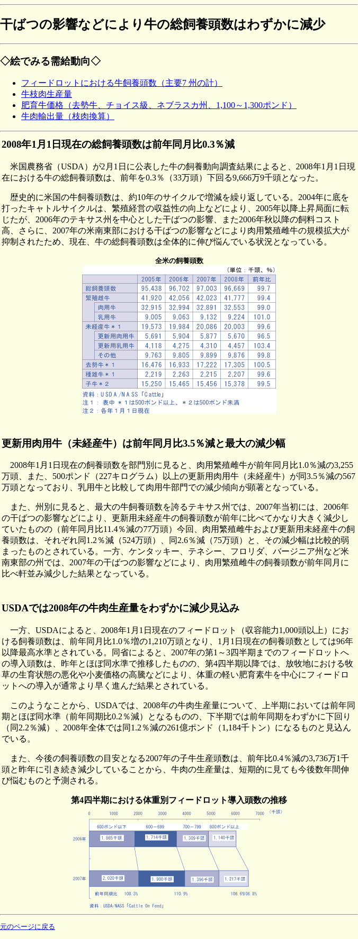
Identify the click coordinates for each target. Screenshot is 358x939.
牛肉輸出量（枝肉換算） (67, 116)
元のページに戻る (27, 927)
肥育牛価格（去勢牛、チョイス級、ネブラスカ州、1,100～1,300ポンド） (159, 105)
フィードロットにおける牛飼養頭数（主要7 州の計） (121, 82)
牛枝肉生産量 (46, 93)
